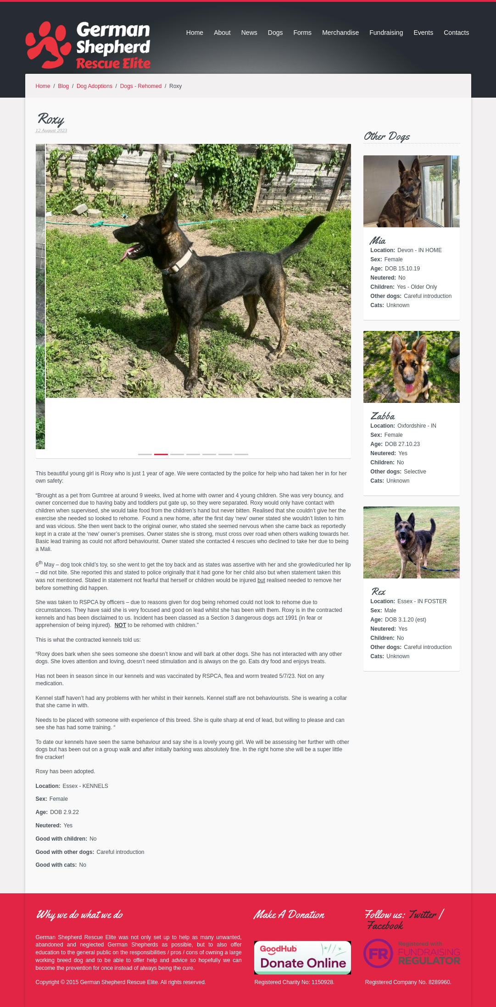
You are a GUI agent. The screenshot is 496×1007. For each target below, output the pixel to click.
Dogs (275, 32)
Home (194, 32)
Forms (302, 32)
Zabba (382, 416)
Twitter (421, 914)
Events (423, 32)
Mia (377, 240)
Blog (63, 86)
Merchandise (340, 32)
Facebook (384, 925)
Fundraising (386, 32)
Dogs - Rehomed (141, 86)
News (249, 32)
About (222, 32)
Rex (377, 591)
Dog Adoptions (94, 86)
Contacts (456, 32)
